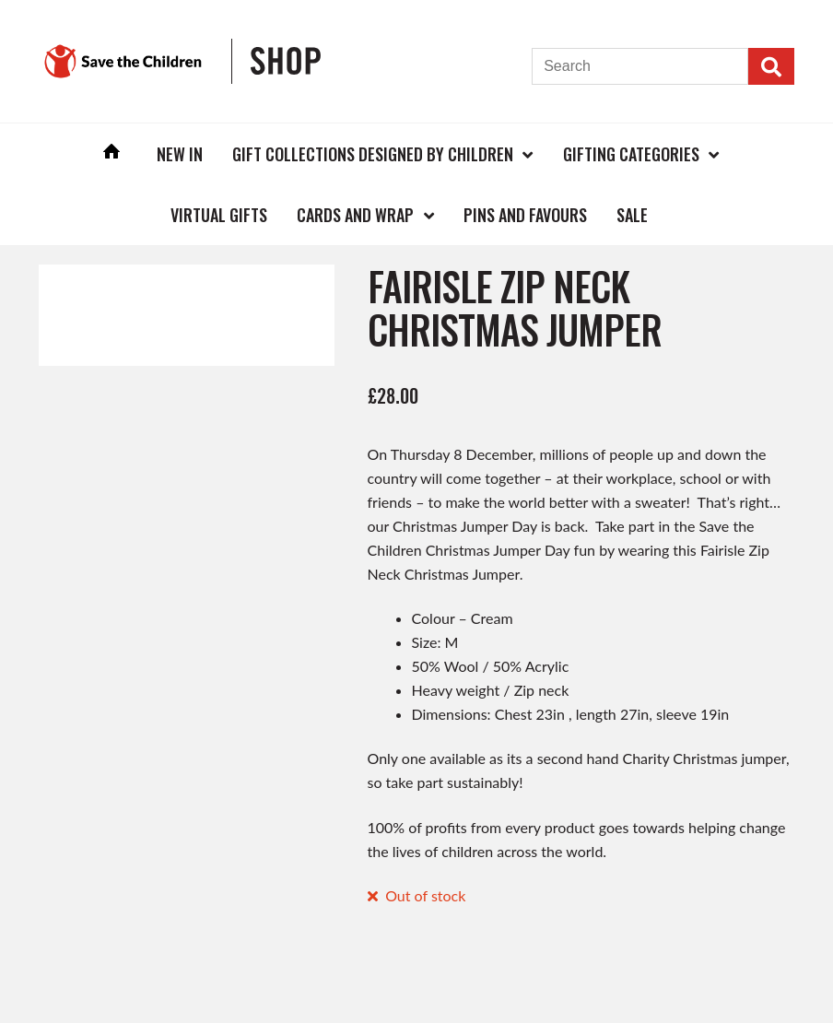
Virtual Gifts (218, 215)
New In (180, 154)
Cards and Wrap (355, 215)
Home (111, 153)
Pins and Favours (525, 215)
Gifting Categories (631, 154)
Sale (632, 215)
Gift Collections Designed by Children (372, 154)
